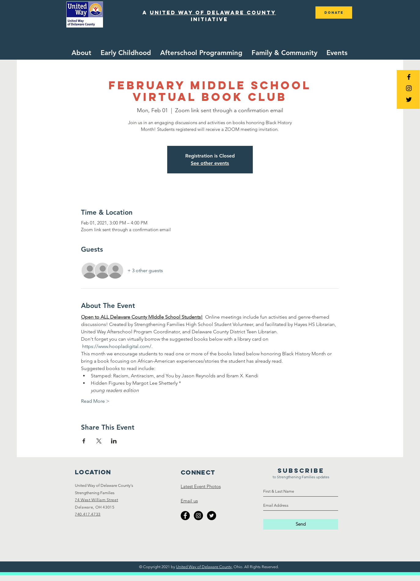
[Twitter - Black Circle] (211, 515)
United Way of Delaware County (204, 566)
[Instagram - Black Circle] (198, 515)
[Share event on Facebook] (84, 441)
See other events (210, 163)
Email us (189, 501)
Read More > (95, 401)
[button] (126, 53)
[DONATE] (333, 12)
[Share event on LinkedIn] (114, 441)
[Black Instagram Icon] (409, 88)
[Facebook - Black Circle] (185, 515)
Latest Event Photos (201, 486)
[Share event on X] (99, 441)
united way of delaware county (213, 12)
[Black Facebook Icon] (409, 77)
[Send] (300, 524)
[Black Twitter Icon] (409, 99)
